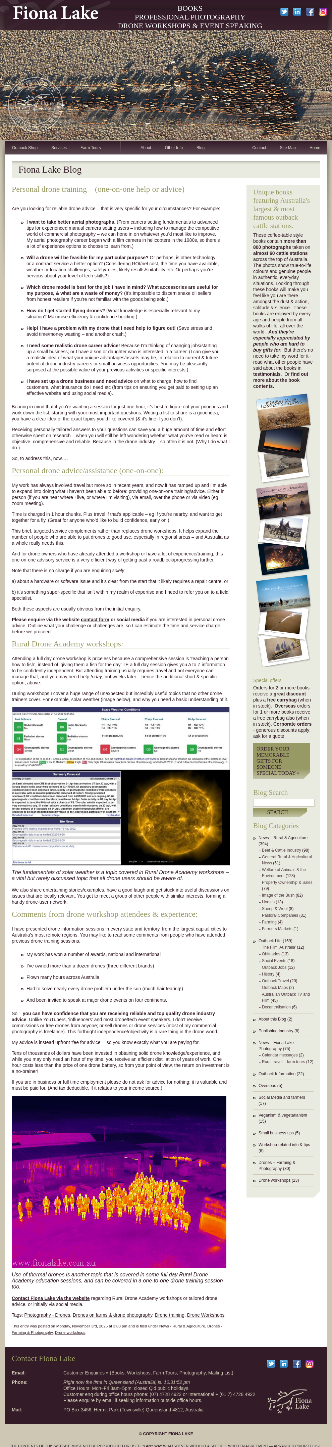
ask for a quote (268, 736)
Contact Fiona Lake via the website (51, 1298)
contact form (95, 619)
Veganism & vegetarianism (283, 1115)
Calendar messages (280, 1055)
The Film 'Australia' (279, 947)
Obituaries (271, 954)
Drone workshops (274, 1180)
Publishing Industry (276, 1031)
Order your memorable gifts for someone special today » (278, 761)
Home (315, 147)
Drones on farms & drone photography (112, 1315)
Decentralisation (276, 1007)
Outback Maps (275, 987)
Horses (268, 902)
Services (59, 147)
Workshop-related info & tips (284, 1144)
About (146, 147)
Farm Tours (90, 147)
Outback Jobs (274, 967)
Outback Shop (25, 147)
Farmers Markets (277, 928)
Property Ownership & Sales (287, 882)
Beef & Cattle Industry (281, 850)
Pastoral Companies (280, 915)
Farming (269, 922)
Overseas (267, 1085)
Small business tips (276, 1133)
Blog (201, 147)
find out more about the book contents (280, 380)
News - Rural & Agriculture (182, 1326)
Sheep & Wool (275, 908)
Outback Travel (275, 981)
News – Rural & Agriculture (283, 837)
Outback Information (277, 1074)
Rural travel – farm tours (283, 1061)
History (268, 974)
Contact (259, 147)
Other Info (174, 147)
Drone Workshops (206, 1315)
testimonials (267, 374)
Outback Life (270, 941)
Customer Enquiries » (86, 1372)
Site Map (288, 147)
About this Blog (272, 1019)
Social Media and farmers (282, 1097)
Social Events (274, 960)
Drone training (169, 1315)
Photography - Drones (47, 1315)
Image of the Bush (278, 895)
